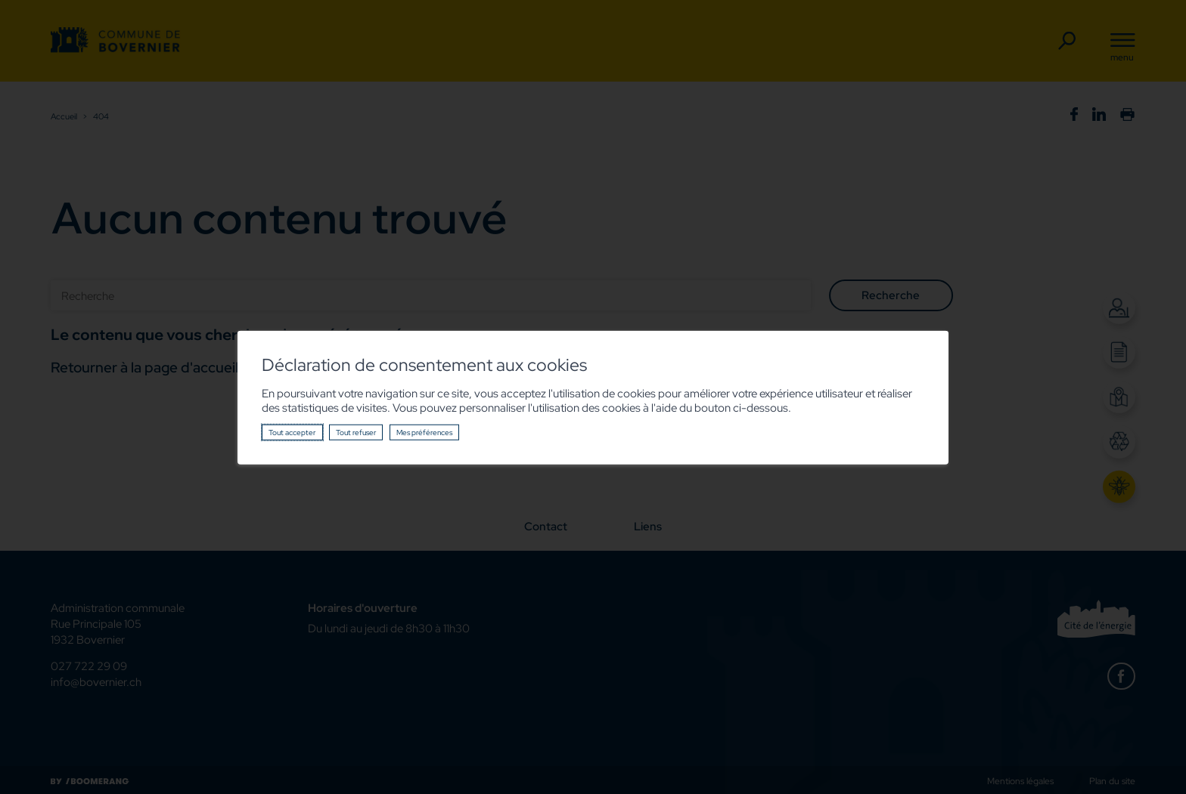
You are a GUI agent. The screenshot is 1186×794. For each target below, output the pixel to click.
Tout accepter (292, 432)
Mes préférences (424, 432)
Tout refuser (356, 432)
